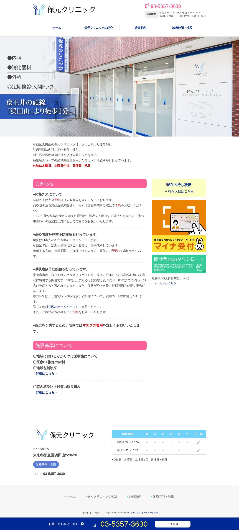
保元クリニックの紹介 (98, 27)
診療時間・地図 (182, 27)
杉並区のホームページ (60, 307)
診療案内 (140, 27)
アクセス (172, 524)
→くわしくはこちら (164, 283)
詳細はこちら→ (46, 374)
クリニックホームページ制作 (145, 513)
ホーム (56, 27)
